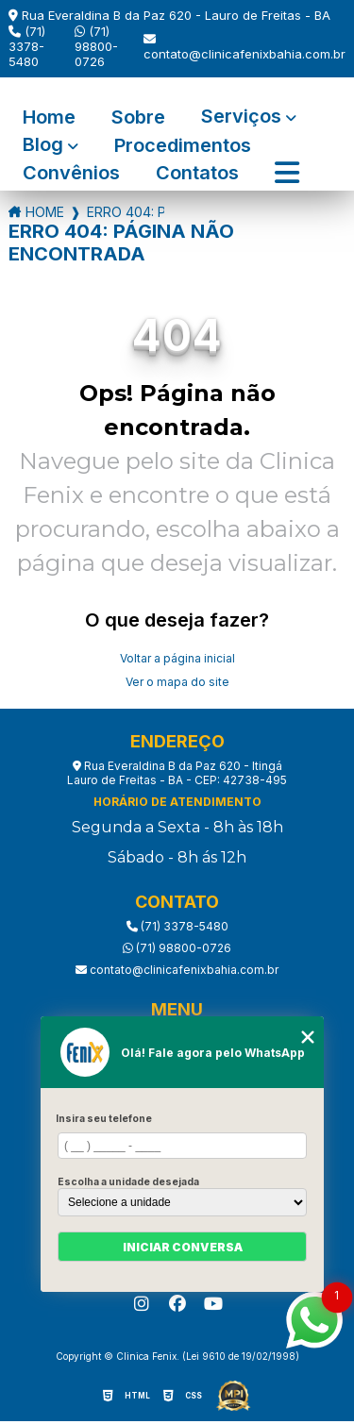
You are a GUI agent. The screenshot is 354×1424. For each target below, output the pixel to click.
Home (49, 118)
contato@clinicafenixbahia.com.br (244, 47)
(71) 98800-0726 (96, 46)
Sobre (138, 118)
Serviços (241, 117)
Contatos (197, 173)
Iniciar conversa (183, 1247)
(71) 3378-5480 (26, 46)
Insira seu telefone (104, 1118)
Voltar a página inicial (177, 658)
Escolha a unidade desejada (128, 1181)
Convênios (71, 173)
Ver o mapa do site (177, 682)
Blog (43, 146)
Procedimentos (182, 146)
